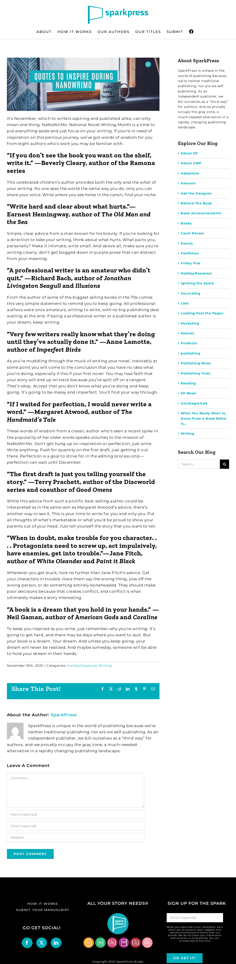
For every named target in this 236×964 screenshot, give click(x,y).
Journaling (190, 293)
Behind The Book (196, 203)
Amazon (188, 183)
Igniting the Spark (197, 283)
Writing (105, 665)
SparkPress (64, 714)
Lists (185, 303)
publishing (190, 353)
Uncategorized (194, 403)
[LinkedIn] (56, 942)
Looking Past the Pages (202, 313)
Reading (188, 383)
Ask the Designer (196, 193)
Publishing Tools (195, 373)
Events (187, 243)
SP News (188, 393)
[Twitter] (41, 942)
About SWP (191, 163)
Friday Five (191, 263)
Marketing (190, 323)
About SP (189, 153)
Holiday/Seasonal (82, 665)
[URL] (75, 837)
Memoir (187, 333)
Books (186, 223)
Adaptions (190, 173)
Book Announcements (201, 213)
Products (189, 343)
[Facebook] (27, 942)
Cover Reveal (192, 233)
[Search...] (199, 464)
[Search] (224, 464)
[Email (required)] (75, 826)
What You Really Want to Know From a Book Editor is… (204, 418)
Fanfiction (190, 253)
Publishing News (196, 363)
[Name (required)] (75, 814)
